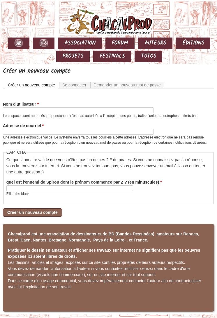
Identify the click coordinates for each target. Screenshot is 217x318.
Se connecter (74, 85)
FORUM (120, 43)
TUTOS (148, 56)
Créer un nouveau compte (33, 84)
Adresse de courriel (23, 125)
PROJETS (72, 56)
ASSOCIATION (80, 43)
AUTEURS (155, 43)
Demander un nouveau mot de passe (126, 85)
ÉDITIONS (193, 43)
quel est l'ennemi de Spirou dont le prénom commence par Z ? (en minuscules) (84, 182)
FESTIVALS (112, 56)
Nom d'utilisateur (21, 104)
